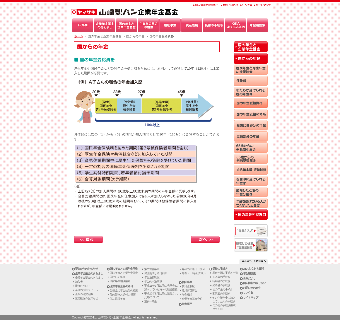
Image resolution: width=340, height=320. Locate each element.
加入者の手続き (221, 277)
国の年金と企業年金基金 (124, 268)
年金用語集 (249, 273)
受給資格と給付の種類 (122, 294)
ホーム (78, 36)
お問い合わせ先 (252, 287)
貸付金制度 (188, 286)
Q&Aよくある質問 (253, 268)
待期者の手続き (221, 281)
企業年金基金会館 (192, 298)
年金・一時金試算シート (195, 275)
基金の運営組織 (84, 294)
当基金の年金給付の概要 (124, 290)
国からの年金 (117, 277)
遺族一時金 (150, 301)
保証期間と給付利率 (155, 273)
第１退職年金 (117, 298)
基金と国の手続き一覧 (225, 272)
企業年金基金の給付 (121, 286)
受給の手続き (220, 268)
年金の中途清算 (153, 281)
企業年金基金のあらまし (89, 273)
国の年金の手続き (222, 289)
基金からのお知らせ (86, 268)
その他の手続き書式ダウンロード (223, 307)
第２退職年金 (151, 269)
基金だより (249, 278)
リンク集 (248, 292)
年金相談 (187, 294)
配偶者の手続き (221, 293)
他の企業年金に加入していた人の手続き (223, 299)
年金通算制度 (151, 277)
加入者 (79, 281)
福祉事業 (187, 282)
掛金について (82, 285)
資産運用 (187, 304)
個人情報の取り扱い (254, 283)
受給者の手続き (221, 285)
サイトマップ (250, 297)
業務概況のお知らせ (86, 298)
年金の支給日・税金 (193, 269)
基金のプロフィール (86, 290)
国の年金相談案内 (120, 281)
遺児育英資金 (189, 290)
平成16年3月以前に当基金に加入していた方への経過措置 (161, 287)
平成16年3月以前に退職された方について (161, 295)
